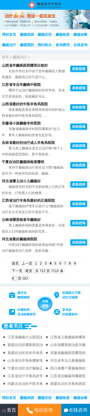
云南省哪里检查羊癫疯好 (21, 220)
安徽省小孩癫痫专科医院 (21, 123)
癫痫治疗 (9, 45)
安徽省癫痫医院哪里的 (68, 353)
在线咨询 (80, 45)
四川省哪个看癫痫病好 (68, 368)
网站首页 (9, 34)
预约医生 (45, 45)
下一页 (17, 271)
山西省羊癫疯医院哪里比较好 (25, 65)
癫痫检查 (63, 34)
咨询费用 (63, 45)
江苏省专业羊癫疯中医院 (21, 85)
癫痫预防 (27, 45)
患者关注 (13, 326)
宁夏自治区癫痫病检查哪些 (23, 162)
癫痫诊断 (80, 34)
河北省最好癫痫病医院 (19, 239)
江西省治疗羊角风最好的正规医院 (28, 200)
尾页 (28, 271)
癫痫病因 (27, 34)
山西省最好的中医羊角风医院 (25, 104)
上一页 (27, 263)
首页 (5, 57)
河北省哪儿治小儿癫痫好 (21, 181)
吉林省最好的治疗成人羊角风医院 (28, 143)
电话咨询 (39, 409)
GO (25, 278)
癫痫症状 (45, 34)
